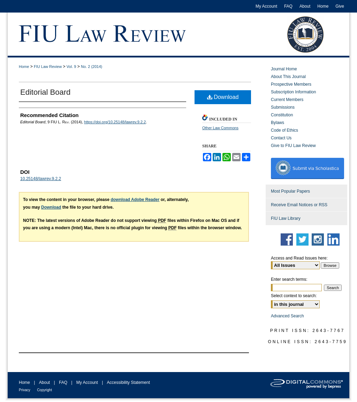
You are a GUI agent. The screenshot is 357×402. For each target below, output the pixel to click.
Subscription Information (293, 92)
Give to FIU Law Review (293, 145)
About (44, 382)
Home (24, 66)
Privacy (24, 390)
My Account (87, 382)
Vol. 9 (71, 66)
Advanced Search (287, 316)
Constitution (282, 115)
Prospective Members (291, 84)
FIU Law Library (286, 218)
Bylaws (277, 122)
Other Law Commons (220, 128)
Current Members (287, 99)
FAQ (63, 382)
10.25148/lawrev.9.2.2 (40, 178)
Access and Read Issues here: (299, 258)
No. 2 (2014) (91, 66)
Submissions (283, 107)
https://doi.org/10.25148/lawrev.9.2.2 (115, 122)
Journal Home (284, 69)
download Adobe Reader (135, 199)
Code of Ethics (284, 130)
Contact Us (281, 138)
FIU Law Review (48, 66)
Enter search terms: (289, 279)
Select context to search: (294, 295)
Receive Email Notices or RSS (299, 204)
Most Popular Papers (290, 191)
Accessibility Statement (128, 382)
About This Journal (288, 76)
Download (223, 97)
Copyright (44, 390)
